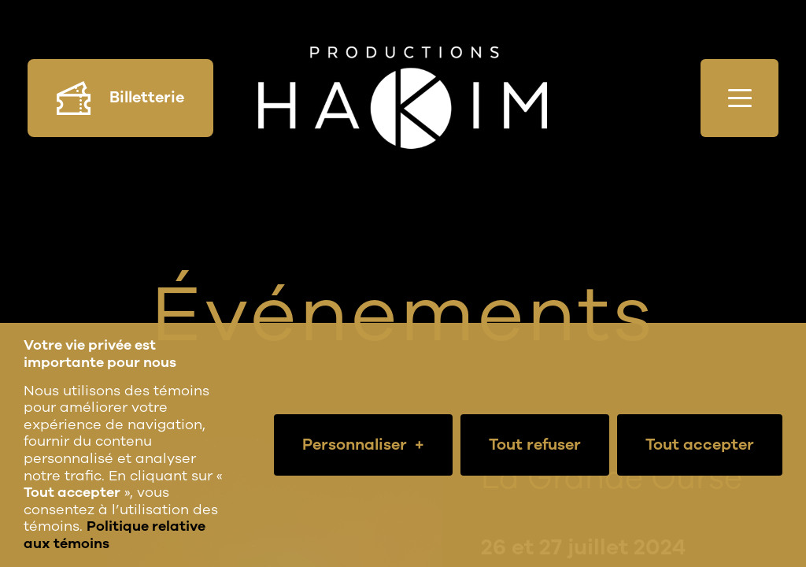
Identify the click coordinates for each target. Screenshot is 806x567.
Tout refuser (535, 444)
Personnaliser (363, 445)
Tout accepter (699, 444)
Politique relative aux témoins (114, 535)
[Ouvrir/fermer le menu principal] (739, 98)
